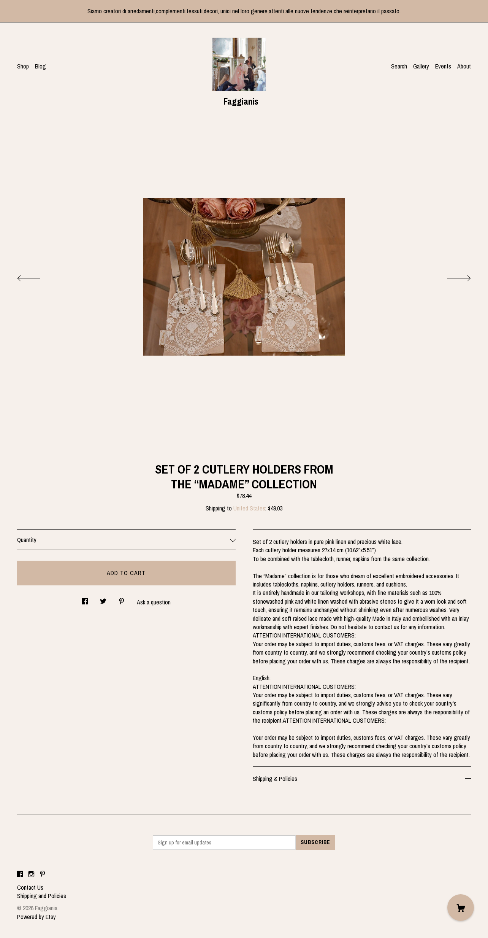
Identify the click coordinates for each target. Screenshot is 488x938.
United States (249, 508)
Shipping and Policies (41, 896)
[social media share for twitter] (103, 599)
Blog (40, 66)
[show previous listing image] (36, 276)
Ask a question (154, 602)
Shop (23, 66)
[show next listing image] (452, 276)
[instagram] (31, 874)
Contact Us (30, 887)
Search (399, 66)
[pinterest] (43, 874)
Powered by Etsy (36, 917)
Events (443, 66)
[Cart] (460, 907)
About (464, 66)
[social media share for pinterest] (122, 599)
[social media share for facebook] (85, 599)
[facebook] (20, 874)
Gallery (421, 66)
